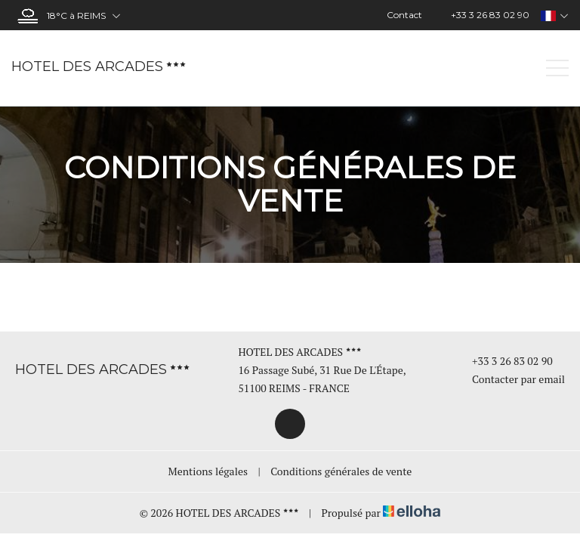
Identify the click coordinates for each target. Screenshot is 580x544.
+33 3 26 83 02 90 (504, 361)
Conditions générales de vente (341, 471)
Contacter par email (510, 379)
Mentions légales (208, 471)
